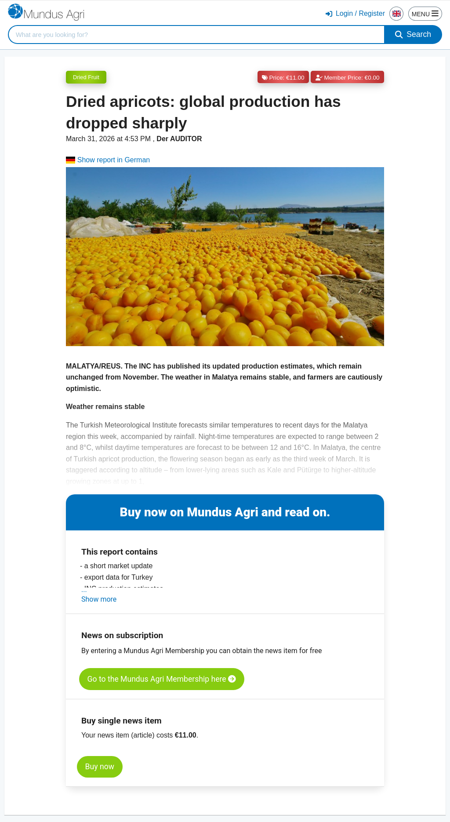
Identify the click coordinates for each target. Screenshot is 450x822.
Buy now (99, 766)
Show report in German (108, 160)
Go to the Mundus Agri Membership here (161, 679)
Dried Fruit (86, 77)
